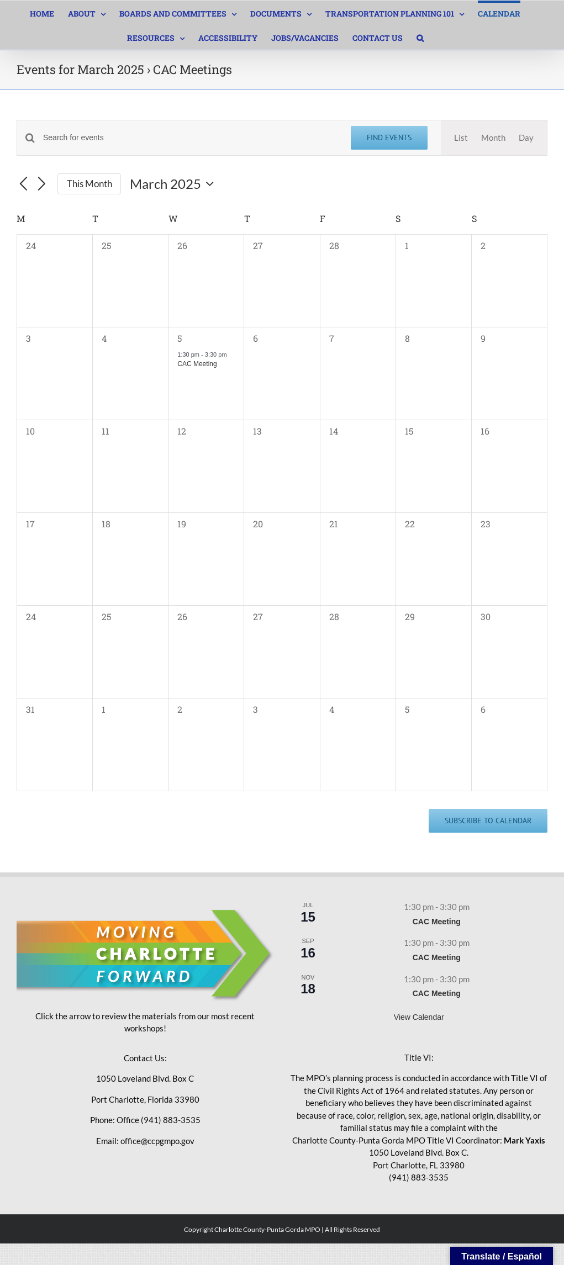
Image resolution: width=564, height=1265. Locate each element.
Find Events (389, 137)
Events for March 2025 (80, 69)
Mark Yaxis (524, 1140)
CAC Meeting (197, 364)
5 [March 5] (179, 338)
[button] (420, 37)
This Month (89, 183)
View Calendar (419, 1017)
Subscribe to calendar (488, 820)
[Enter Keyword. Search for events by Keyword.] (190, 137)
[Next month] (42, 184)
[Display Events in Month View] (493, 137)
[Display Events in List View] (461, 137)
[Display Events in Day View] (526, 137)
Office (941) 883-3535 (159, 1120)
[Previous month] (23, 184)
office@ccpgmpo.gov (157, 1141)
